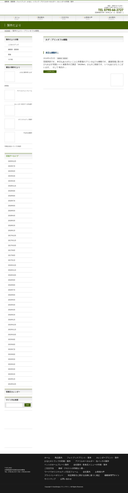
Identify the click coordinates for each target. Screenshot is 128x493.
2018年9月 (11, 191)
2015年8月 (11, 344)
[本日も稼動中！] (117, 85)
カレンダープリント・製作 (107, 458)
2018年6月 (11, 206)
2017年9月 (11, 250)
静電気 (7, 85)
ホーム (47, 458)
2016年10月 (12, 275)
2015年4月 (11, 364)
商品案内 (58, 458)
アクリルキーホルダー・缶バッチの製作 (92, 461)
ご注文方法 (49, 468)
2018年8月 (11, 196)
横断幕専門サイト (112, 475)
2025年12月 (12, 161)
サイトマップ (50, 479)
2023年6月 (11, 171)
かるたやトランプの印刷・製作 (57, 461)
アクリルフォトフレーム (24, 91)
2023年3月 (11, 181)
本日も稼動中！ (52, 53)
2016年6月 (11, 295)
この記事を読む (50, 71)
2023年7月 (11, 166)
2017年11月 (12, 240)
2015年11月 (12, 329)
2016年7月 (11, 290)
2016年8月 (11, 285)
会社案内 (86, 472)
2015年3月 (11, 369)
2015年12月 (12, 325)
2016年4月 (11, 305)
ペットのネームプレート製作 (56, 465)
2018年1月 (11, 230)
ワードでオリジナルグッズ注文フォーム (61, 472)
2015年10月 (12, 334)
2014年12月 (12, 384)
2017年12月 (12, 235)
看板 (9, 54)
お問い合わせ (66, 479)
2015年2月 (11, 374)
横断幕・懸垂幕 (62, 58)
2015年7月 (11, 349)
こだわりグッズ (13, 45)
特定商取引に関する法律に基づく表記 (84, 475)
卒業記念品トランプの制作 (13, 146)
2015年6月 (11, 354)
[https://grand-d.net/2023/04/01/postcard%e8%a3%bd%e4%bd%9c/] (10, 141)
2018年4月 (11, 215)
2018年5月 (11, 211)
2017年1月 (11, 260)
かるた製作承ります (26, 72)
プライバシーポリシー (53, 475)
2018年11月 (12, 186)
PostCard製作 (28, 133)
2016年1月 (11, 320)
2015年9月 (11, 339)
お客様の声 (99, 472)
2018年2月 (11, 225)
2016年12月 (12, 265)
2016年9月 (11, 280)
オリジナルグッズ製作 (25, 119)
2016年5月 (11, 300)
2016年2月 (11, 315)
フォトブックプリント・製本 (79, 458)
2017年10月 (12, 245)
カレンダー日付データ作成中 (23, 104)
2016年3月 (11, 310)
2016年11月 (12, 270)
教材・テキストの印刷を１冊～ (71, 468)
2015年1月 (11, 379)
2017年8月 (11, 255)
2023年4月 (11, 176)
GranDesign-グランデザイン (61, 486)
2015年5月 (11, 359)
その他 (10, 59)
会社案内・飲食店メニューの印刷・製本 (90, 465)
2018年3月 (11, 220)
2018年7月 (11, 201)
